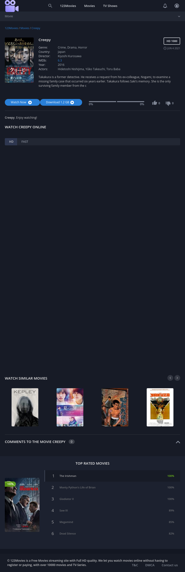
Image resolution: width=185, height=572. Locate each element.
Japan (61, 52)
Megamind (66, 522)
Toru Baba (113, 69)
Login (177, 6)
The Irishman (67, 476)
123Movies (68, 6)
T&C (135, 565)
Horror (82, 47)
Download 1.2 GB (60, 102)
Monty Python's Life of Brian (77, 487)
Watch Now (22, 102)
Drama (72, 47)
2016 (61, 65)
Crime (62, 47)
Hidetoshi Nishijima (71, 69)
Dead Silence (67, 533)
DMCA (149, 565)
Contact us (170, 565)
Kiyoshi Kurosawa (69, 56)
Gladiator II (66, 499)
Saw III (63, 510)
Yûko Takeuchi (95, 69)
